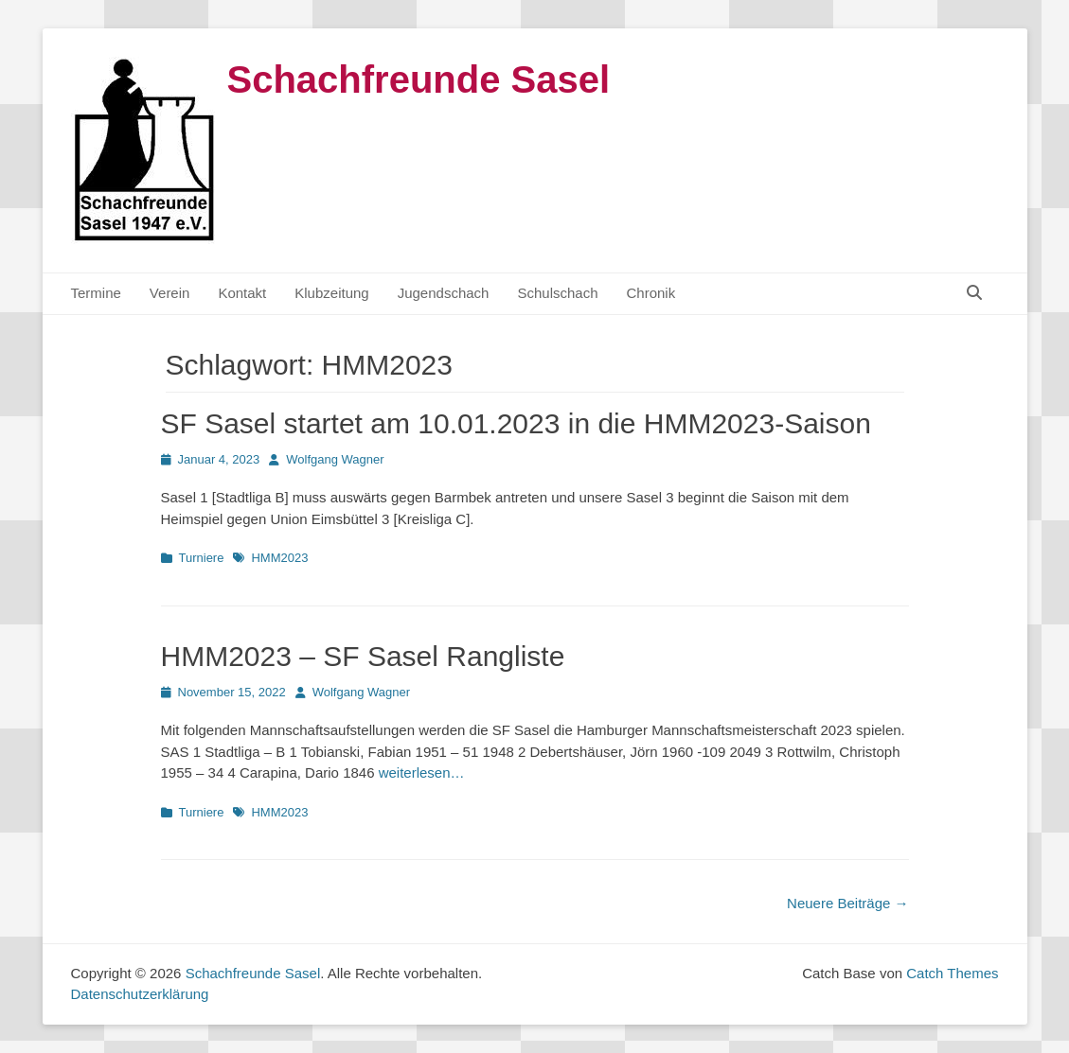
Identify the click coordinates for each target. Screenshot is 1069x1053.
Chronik (651, 293)
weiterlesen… (422, 772)
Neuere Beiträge (847, 903)
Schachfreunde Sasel (419, 79)
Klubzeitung (331, 293)
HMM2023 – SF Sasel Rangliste (363, 656)
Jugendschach (444, 293)
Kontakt (242, 293)
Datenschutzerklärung (140, 994)
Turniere (201, 558)
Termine (96, 293)
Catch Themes (952, 973)
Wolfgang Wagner (334, 459)
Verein (170, 293)
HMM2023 (279, 558)
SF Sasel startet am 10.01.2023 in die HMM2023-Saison (516, 423)
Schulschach (557, 293)
